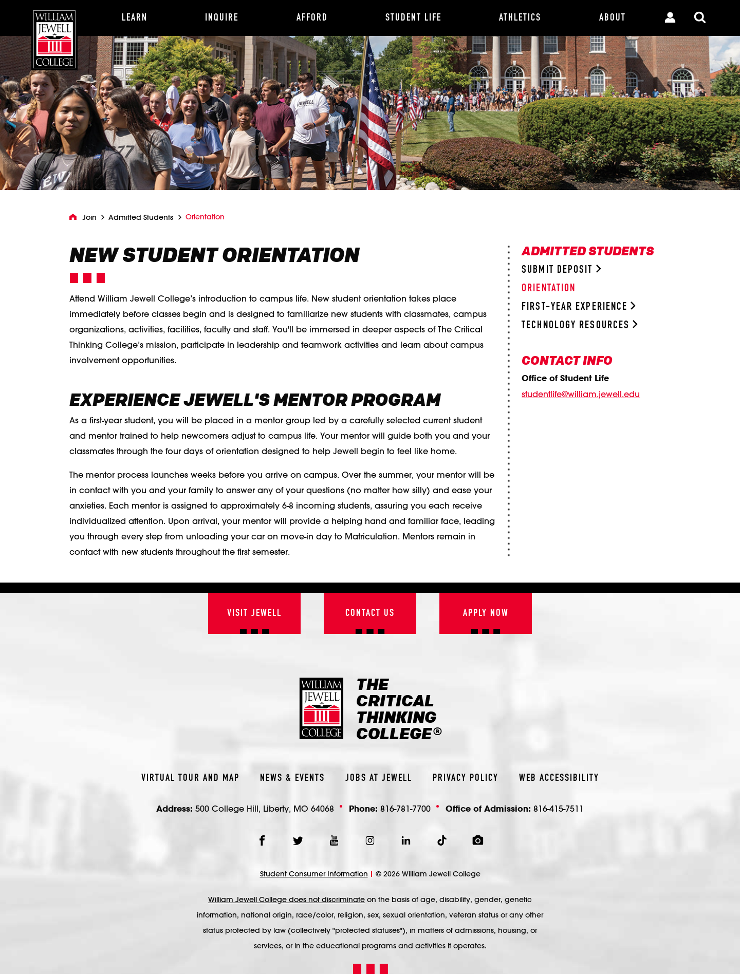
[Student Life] (413, 18)
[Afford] (312, 18)
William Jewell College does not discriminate (286, 899)
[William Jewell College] (54, 35)
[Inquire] (221, 18)
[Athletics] (520, 18)
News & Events (292, 778)
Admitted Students (140, 217)
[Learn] (134, 18)
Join (89, 217)
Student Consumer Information (314, 873)
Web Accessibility (559, 778)
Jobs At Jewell (378, 778)
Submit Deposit (561, 270)
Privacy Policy (465, 778)
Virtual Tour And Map (190, 778)
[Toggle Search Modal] (700, 18)
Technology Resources (580, 325)
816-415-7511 (558, 808)
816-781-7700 (405, 808)
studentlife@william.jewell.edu (581, 394)
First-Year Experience (579, 307)
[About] (612, 18)
